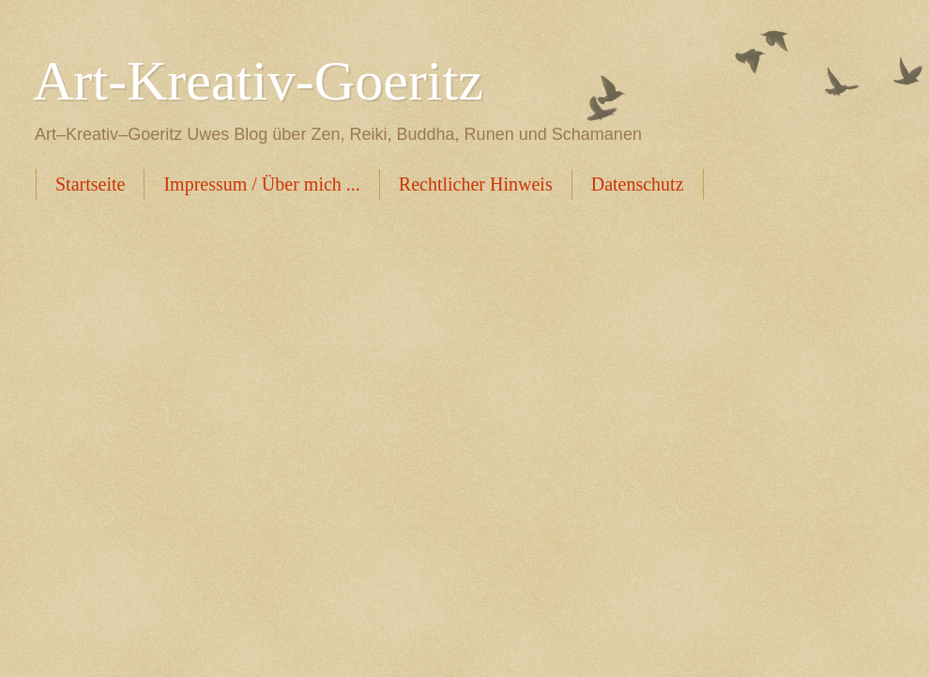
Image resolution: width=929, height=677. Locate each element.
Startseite (90, 184)
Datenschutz (637, 184)
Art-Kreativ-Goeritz (258, 81)
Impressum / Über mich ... (261, 184)
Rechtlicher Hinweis (476, 184)
